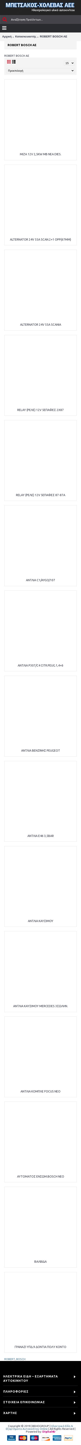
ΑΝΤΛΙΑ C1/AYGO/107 (40, 580)
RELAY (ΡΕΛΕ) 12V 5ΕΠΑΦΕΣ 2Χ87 (40, 410)
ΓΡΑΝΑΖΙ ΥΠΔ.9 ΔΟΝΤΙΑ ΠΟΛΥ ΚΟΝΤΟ (40, 1347)
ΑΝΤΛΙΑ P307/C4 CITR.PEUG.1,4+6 (40, 665)
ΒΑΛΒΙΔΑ (40, 1261)
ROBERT (9, 1359)
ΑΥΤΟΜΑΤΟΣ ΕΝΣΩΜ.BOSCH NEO (40, 1176)
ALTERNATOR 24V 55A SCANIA (40, 324)
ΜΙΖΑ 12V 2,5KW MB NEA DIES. (40, 154)
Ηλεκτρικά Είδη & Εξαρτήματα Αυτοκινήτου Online (39, 1427)
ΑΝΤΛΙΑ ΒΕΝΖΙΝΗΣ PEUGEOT (40, 750)
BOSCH (20, 1359)
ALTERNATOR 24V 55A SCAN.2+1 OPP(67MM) (40, 239)
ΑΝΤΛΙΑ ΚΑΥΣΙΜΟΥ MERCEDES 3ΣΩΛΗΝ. (40, 1006)
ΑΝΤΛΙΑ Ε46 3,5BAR (40, 836)
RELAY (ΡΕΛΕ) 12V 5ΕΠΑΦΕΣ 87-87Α (40, 495)
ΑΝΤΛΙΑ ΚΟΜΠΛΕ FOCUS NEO (40, 1091)
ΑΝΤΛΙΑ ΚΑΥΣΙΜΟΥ (40, 921)
